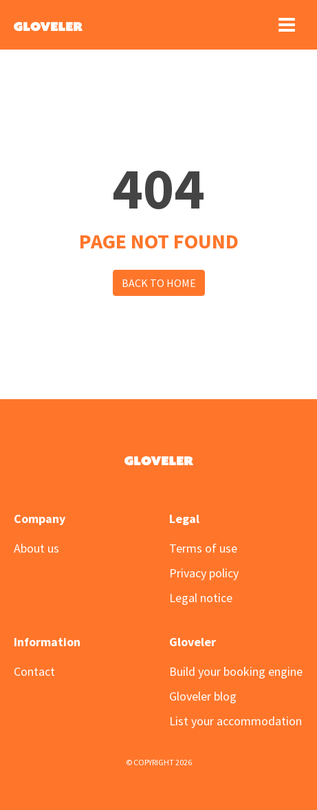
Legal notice (200, 598)
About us (36, 548)
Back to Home (159, 283)
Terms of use (203, 548)
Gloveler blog (203, 696)
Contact (34, 671)
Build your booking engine (236, 671)
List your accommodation (235, 721)
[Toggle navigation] (286, 24)
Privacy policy (204, 573)
